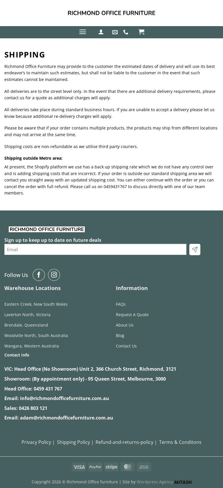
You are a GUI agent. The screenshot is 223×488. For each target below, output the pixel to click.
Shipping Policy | (75, 442)
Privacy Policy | (38, 442)
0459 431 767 (48, 389)
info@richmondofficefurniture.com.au (64, 398)
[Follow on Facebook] (39, 275)
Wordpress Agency (164, 482)
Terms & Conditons (180, 442)
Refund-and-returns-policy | (126, 442)
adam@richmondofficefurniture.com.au (66, 418)
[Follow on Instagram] (54, 275)
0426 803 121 (33, 408)
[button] (82, 32)
